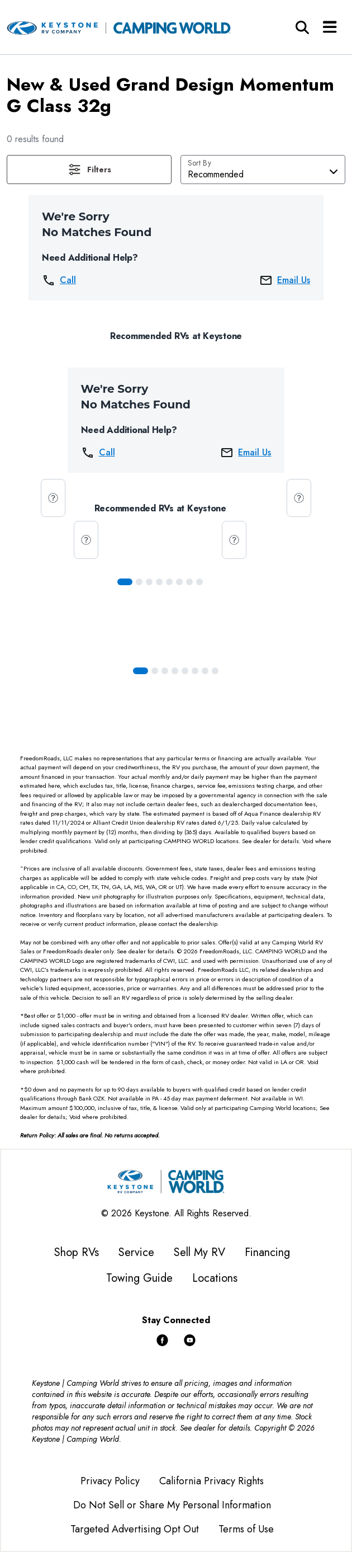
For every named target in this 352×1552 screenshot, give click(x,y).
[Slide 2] (149, 582)
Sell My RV (199, 1252)
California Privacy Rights (211, 1481)
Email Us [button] (284, 280)
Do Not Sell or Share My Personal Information (172, 1505)
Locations (214, 1278)
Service (136, 1252)
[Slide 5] (179, 582)
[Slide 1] (139, 582)
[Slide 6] (189, 582)
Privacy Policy (110, 1481)
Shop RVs (76, 1252)
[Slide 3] (159, 582)
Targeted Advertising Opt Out (134, 1529)
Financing (267, 1252)
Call (59, 280)
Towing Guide (139, 1278)
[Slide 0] (124, 582)
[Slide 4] (169, 582)
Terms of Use (246, 1529)
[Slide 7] (199, 582)
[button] (89, 169)
